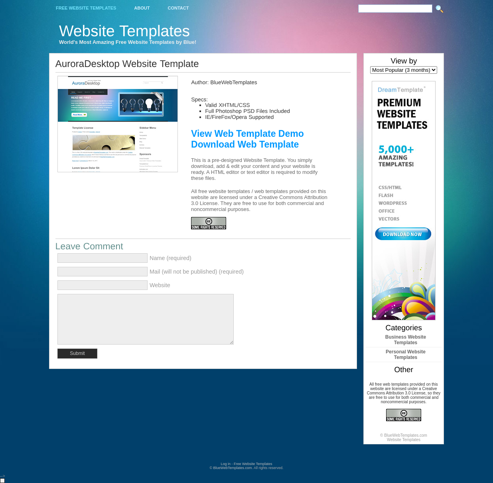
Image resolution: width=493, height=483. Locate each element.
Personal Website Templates (406, 354)
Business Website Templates (405, 339)
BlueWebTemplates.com (232, 468)
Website (160, 285)
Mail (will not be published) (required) (197, 271)
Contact (178, 8)
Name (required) (170, 258)
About (142, 8)
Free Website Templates (86, 8)
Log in (226, 464)
